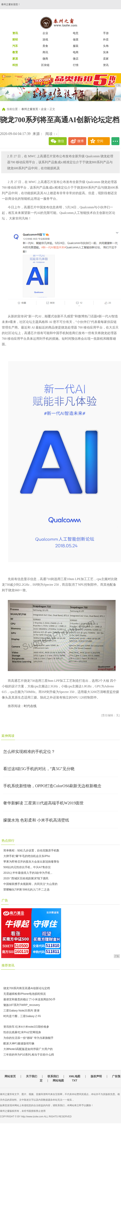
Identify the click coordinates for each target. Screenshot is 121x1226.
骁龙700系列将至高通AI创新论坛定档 (26, 988)
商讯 (45, 52)
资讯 (106, 65)
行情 (75, 65)
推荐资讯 (8, 965)
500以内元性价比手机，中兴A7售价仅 (27, 867)
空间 (100, 141)
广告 (5, 900)
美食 (45, 45)
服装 (75, 45)
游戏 (45, 39)
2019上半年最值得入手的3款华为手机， (28, 872)
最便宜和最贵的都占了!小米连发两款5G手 (29, 999)
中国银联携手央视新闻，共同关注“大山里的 (30, 884)
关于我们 (31, 1076)
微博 (80, 141)
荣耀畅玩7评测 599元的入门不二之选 (26, 889)
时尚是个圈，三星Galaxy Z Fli (22, 1016)
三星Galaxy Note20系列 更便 (21, 1010)
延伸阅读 (8, 735)
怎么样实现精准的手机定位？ (29, 751)
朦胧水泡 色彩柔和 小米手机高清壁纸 (36, 820)
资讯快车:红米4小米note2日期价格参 (26, 1026)
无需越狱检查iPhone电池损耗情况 (24, 993)
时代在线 (30, 706)
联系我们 (53, 1076)
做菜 (75, 39)
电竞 (75, 33)
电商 (75, 52)
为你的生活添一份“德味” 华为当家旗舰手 (28, 1037)
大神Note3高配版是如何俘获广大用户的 (28, 1049)
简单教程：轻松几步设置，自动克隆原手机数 (31, 850)
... (115, 141)
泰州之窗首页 (29, 109)
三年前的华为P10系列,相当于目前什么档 (28, 1054)
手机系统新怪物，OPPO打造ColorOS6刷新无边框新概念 (52, 786)
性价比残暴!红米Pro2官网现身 (22, 1032)
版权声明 (96, 1076)
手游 (106, 33)
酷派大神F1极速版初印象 (19, 1043)
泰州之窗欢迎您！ (10, 4)
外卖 (106, 39)
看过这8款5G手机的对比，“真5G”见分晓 (38, 768)
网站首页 (10, 1076)
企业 (45, 33)
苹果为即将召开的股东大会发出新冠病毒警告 (31, 861)
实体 (106, 52)
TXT (74, 1080)
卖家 (106, 58)
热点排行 (8, 840)
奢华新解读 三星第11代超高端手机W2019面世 (43, 803)
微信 (61, 141)
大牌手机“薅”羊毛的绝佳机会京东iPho (26, 856)
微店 (75, 58)
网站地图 (58, 1080)
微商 (45, 58)
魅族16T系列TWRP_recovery (21, 1005)
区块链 (45, 65)
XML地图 (74, 1076)
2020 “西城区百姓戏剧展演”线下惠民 (26, 878)
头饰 (106, 45)
